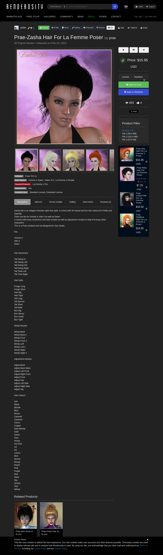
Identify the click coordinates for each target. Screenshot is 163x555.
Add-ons (38, 202)
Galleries (50, 16)
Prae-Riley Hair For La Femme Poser (142, 171)
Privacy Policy (60, 548)
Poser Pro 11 (31, 176)
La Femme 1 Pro (40, 184)
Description (22, 202)
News (80, 16)
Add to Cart (133, 84)
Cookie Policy (40, 548)
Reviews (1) (105, 202)
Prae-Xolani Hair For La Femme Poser (141, 198)
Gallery (76, 28)
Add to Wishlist (133, 92)
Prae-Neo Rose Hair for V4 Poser (32, 531)
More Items (88, 202)
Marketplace (14, 16)
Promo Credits (55, 202)
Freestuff (88, 28)
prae (112, 38)
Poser (103, 16)
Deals (91, 16)
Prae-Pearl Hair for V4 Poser (55, 531)
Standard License (37, 192)
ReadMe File (128, 130)
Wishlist (101, 28)
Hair (30, 188)
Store (65, 28)
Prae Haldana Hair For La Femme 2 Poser (141, 219)
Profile (55, 28)
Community (66, 16)
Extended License (54, 192)
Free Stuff (33, 16)
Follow (44, 28)
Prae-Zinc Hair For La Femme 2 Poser (141, 152)
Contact (116, 16)
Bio (110, 28)
